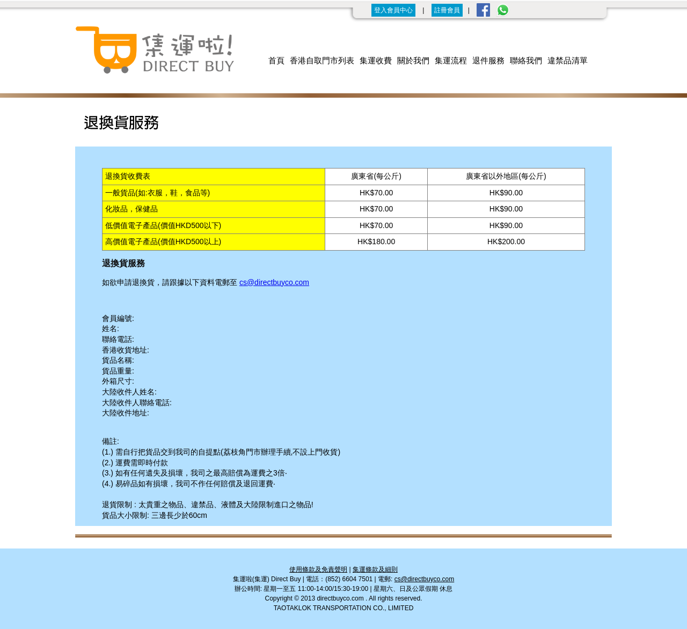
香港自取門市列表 (322, 60)
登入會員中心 (393, 10)
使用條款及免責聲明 (318, 569)
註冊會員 (447, 10)
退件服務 (488, 60)
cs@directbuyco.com (274, 282)
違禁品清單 (567, 60)
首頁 (276, 60)
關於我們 (413, 60)
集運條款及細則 (375, 569)
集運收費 (376, 60)
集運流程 (451, 60)
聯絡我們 (526, 60)
